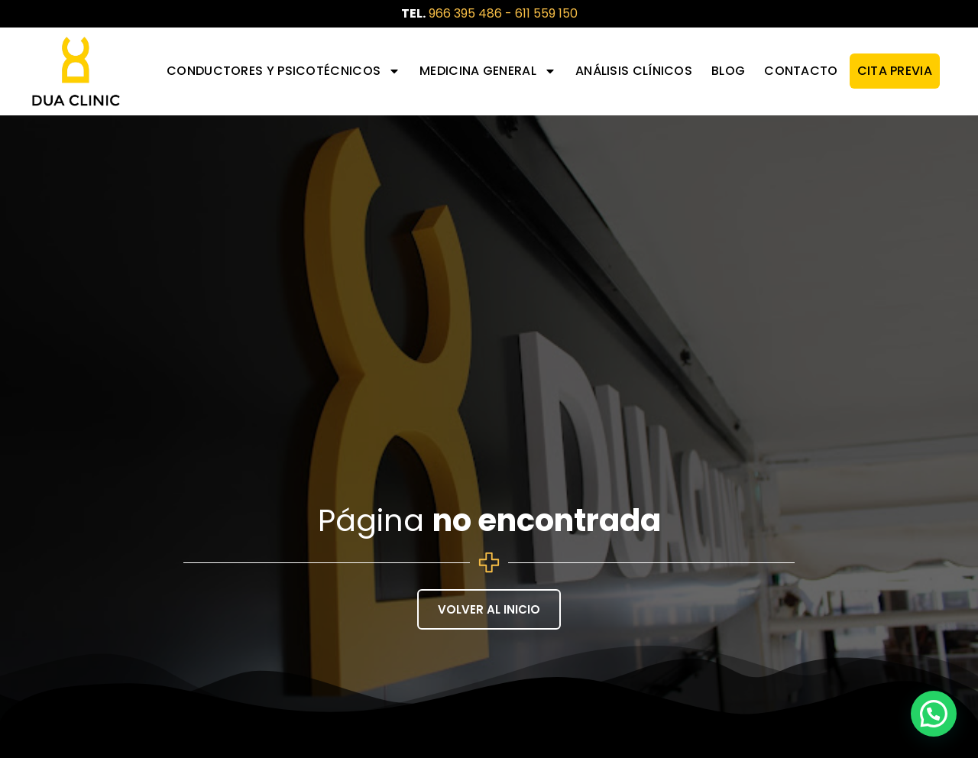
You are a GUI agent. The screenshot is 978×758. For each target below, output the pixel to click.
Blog (728, 70)
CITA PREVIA (894, 70)
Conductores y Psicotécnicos (283, 71)
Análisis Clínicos (633, 70)
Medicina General (487, 71)
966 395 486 (465, 13)
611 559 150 (546, 13)
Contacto (800, 70)
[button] (934, 714)
